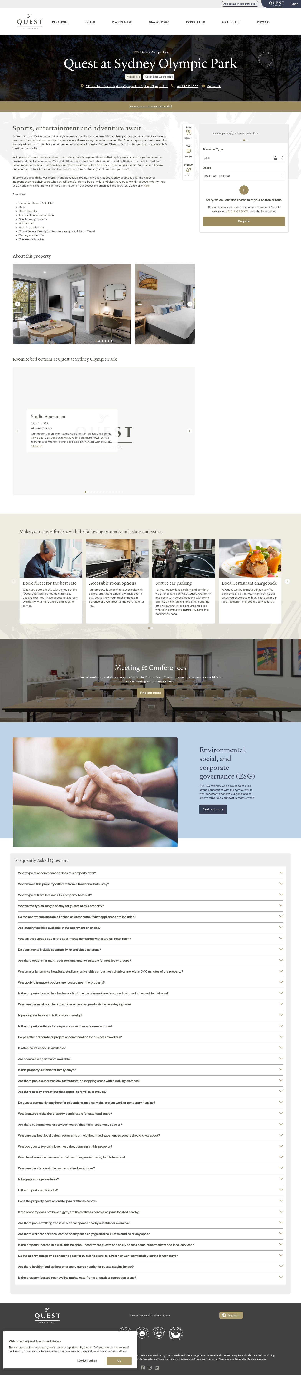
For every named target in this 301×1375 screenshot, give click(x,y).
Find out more (150, 693)
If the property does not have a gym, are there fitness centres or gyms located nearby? (79, 1212)
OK (119, 1361)
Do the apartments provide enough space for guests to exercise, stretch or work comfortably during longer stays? (98, 1256)
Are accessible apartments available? (44, 1059)
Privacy (166, 1315)
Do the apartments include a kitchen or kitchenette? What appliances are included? (77, 917)
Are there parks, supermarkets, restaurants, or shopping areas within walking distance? (79, 1081)
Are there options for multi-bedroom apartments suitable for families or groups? (74, 961)
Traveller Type (213, 149)
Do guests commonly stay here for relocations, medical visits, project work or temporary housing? (86, 1103)
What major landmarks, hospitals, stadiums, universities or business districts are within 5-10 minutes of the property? (100, 972)
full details (36, 445)
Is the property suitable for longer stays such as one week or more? (65, 1026)
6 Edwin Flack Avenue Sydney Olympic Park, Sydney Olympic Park (127, 86)
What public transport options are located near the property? (61, 982)
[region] (70, 1350)
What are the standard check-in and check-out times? (56, 1168)
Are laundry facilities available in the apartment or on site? (59, 928)
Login (294, 4)
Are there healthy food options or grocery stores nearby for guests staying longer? (76, 1267)
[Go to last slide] (17, 303)
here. (147, 185)
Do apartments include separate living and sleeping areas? (59, 950)
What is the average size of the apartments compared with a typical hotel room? (74, 939)
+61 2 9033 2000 (187, 86)
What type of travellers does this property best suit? (55, 895)
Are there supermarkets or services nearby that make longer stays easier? (70, 1125)
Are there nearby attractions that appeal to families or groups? (62, 1092)
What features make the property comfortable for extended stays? (65, 1114)
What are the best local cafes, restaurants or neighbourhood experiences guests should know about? (89, 1136)
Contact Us (214, 86)
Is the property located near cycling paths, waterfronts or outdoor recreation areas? (77, 1278)
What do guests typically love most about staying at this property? (65, 1146)
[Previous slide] (18, 430)
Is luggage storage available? (38, 1179)
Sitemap (134, 1315)
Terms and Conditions (150, 1315)
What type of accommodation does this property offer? (57, 873)
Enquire (244, 221)
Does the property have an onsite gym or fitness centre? (57, 1201)
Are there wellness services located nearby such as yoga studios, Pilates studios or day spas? (84, 1234)
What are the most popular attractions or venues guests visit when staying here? (74, 1004)
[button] (231, 1315)
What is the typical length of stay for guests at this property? (61, 906)
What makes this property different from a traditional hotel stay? (63, 884)
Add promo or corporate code (240, 3)
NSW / (137, 52)
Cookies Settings (87, 1360)
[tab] (96, 341)
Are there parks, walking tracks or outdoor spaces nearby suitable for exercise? (73, 1223)
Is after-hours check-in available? (41, 1048)
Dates (207, 168)
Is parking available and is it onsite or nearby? (50, 1015)
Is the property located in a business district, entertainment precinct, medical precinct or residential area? (93, 993)
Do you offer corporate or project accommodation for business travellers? (70, 1037)
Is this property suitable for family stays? (47, 1070)
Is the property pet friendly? (38, 1190)
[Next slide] (190, 303)
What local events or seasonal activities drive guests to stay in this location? (71, 1157)
